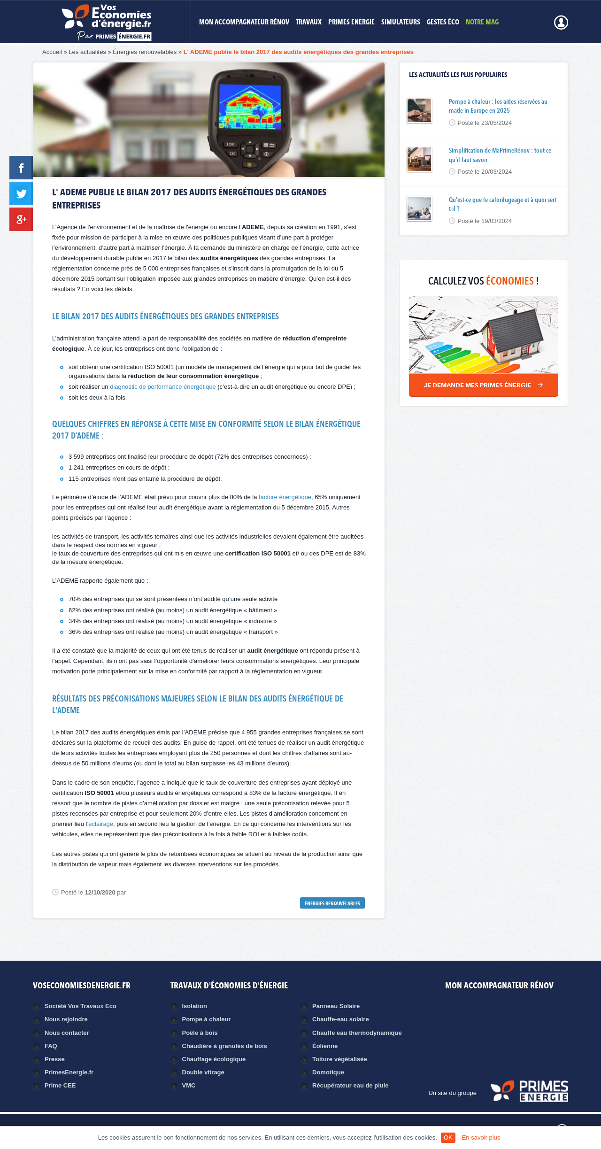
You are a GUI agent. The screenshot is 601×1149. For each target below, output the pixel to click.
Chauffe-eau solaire (340, 1019)
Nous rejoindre (66, 1019)
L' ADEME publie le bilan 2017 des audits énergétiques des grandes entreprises (299, 51)
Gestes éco (443, 22)
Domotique (328, 1072)
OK (448, 1137)
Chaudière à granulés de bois (224, 1045)
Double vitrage (203, 1072)
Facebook (488, 1013)
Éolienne (325, 1045)
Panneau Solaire (336, 1006)
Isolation (194, 1006)
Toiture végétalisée (339, 1059)
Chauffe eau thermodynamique (357, 1032)
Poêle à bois (200, 1032)
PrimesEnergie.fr (69, 1072)
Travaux (309, 22)
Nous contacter (67, 1032)
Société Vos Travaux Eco (80, 1006)
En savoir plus (481, 1137)
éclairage (100, 823)
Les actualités (87, 51)
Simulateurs (400, 22)
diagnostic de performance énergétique (163, 386)
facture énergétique (285, 497)
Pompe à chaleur (206, 1019)
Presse (55, 1059)
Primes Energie (351, 22)
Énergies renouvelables (145, 51)
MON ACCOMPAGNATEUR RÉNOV (244, 22)
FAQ (51, 1045)
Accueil (52, 51)
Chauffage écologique (214, 1059)
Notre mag (482, 22)
